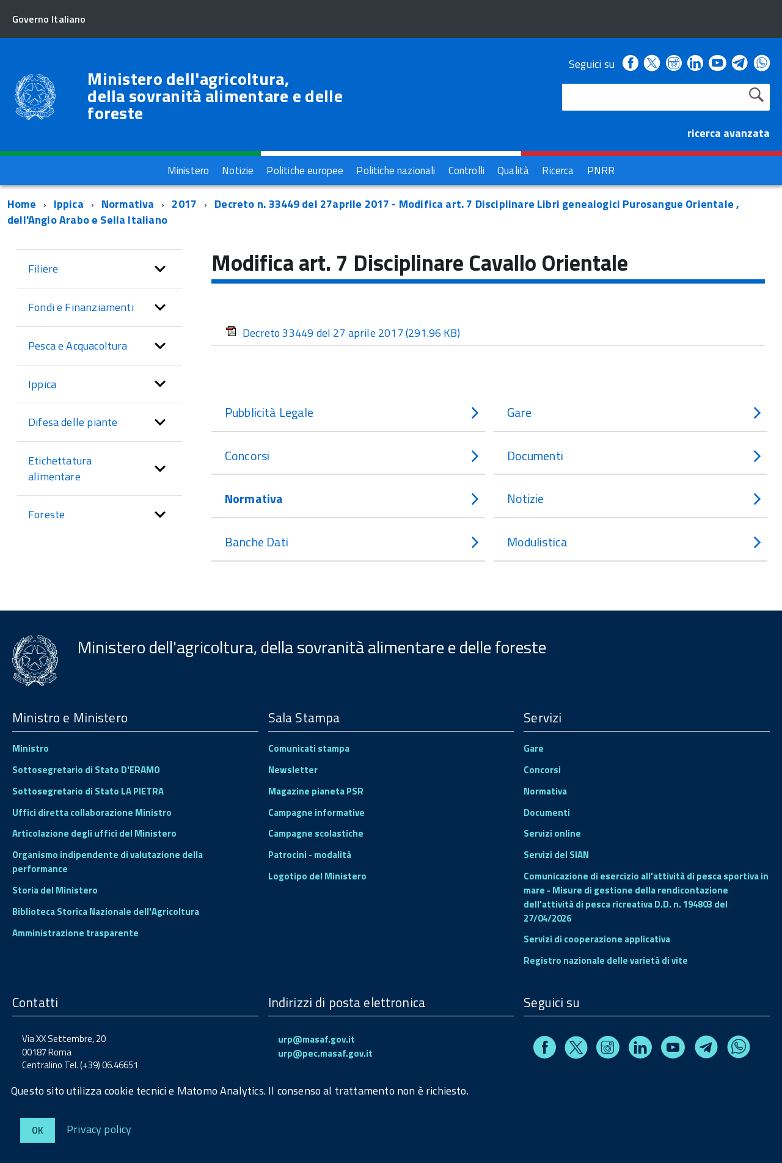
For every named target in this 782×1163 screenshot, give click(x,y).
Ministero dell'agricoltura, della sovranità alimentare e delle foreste (215, 96)
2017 (184, 204)
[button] (160, 269)
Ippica (69, 204)
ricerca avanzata (728, 133)
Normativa (128, 204)
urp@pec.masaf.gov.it (325, 1053)
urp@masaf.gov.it (316, 1039)
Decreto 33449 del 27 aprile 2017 (342, 333)
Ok (37, 1130)
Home (21, 204)
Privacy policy (99, 1128)
